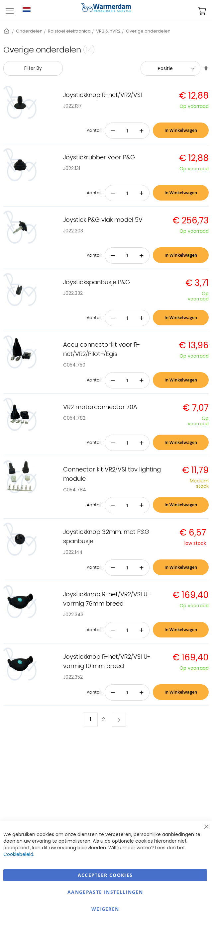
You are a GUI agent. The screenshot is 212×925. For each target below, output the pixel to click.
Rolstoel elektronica (69, 31)
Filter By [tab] (33, 68)
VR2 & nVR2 (108, 31)
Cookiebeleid (18, 854)
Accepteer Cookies (105, 875)
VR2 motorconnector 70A (100, 407)
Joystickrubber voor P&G (99, 158)
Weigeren (105, 909)
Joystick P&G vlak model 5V (103, 220)
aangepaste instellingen (105, 892)
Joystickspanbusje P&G (96, 283)
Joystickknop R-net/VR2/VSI (102, 95)
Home (7, 31)
